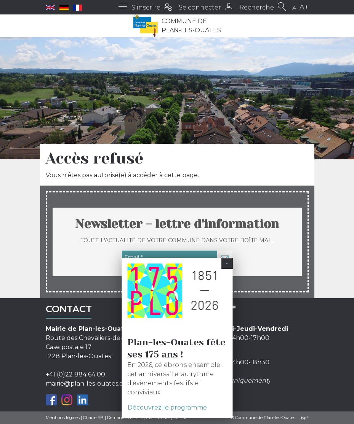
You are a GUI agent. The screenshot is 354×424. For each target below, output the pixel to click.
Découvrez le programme (167, 407)
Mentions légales (63, 417)
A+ (304, 7)
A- (295, 7)
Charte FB (93, 417)
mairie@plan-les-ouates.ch (86, 383)
